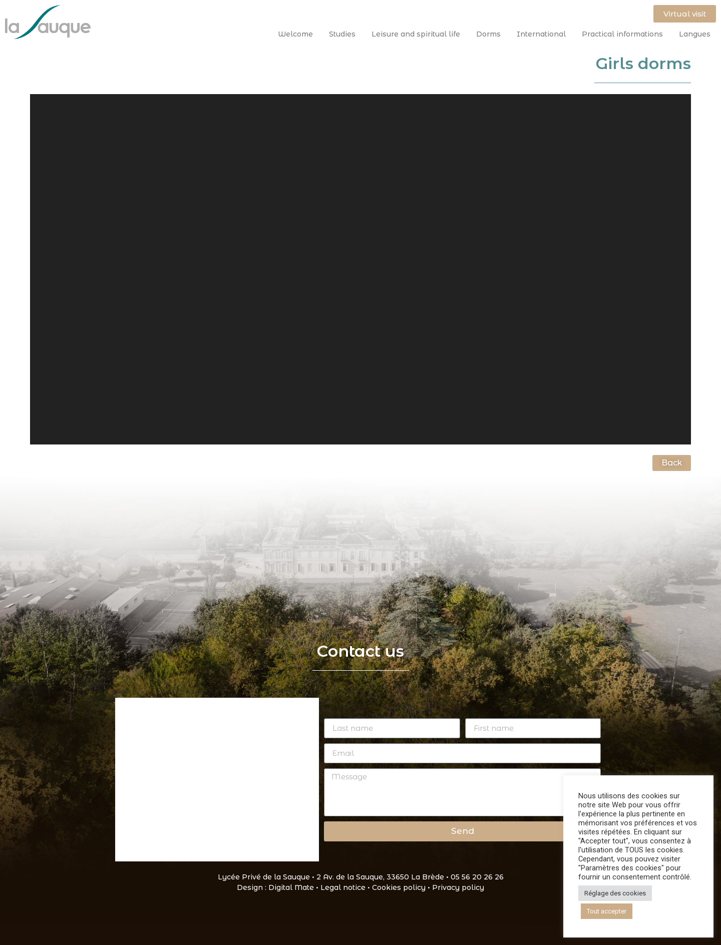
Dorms (491, 34)
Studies (344, 34)
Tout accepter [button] (606, 911)
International (544, 34)
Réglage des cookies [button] (615, 893)
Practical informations (625, 34)
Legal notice (343, 887)
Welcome (298, 34)
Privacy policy (458, 887)
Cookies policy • (402, 887)
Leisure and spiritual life (418, 34)
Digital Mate (291, 887)
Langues (694, 34)
